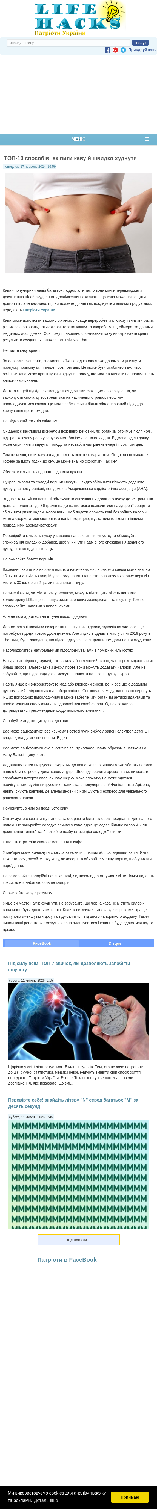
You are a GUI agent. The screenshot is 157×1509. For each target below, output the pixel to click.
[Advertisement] (78, 94)
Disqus (115, 943)
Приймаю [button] (130, 1497)
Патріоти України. (39, 310)
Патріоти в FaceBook (67, 1259)
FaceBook (42, 943)
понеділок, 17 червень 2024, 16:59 (30, 167)
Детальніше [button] (46, 1500)
